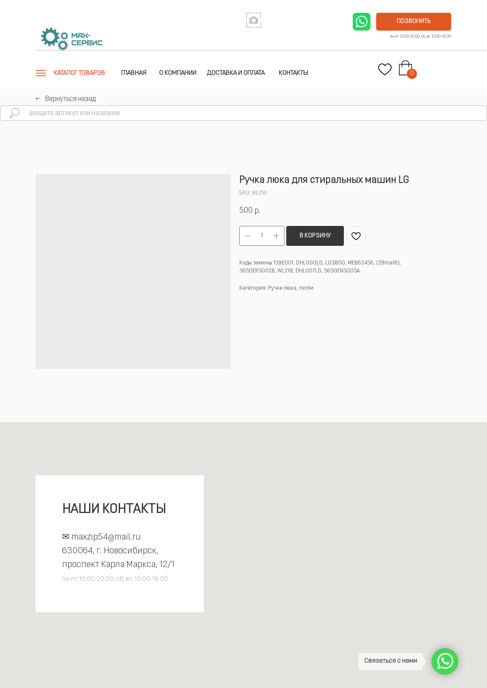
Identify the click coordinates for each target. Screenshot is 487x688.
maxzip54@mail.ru (106, 537)
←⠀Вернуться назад (65, 99)
